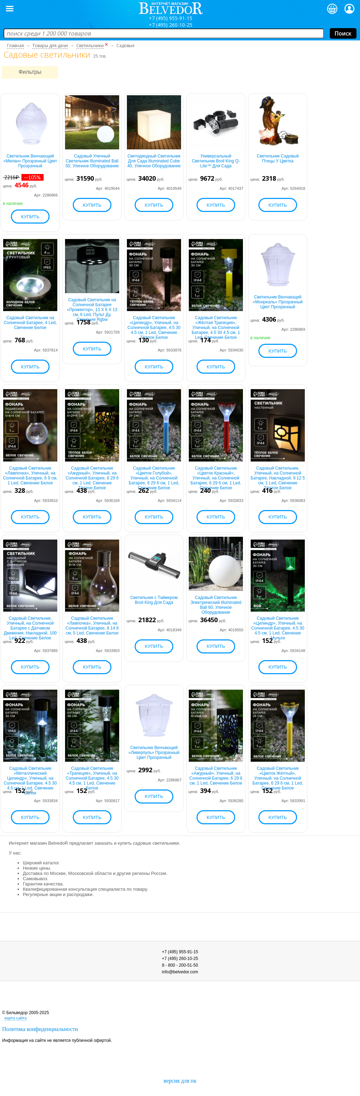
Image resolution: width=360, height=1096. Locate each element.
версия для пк (179, 1081)
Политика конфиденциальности (40, 1029)
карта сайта (16, 1017)
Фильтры (29, 72)
